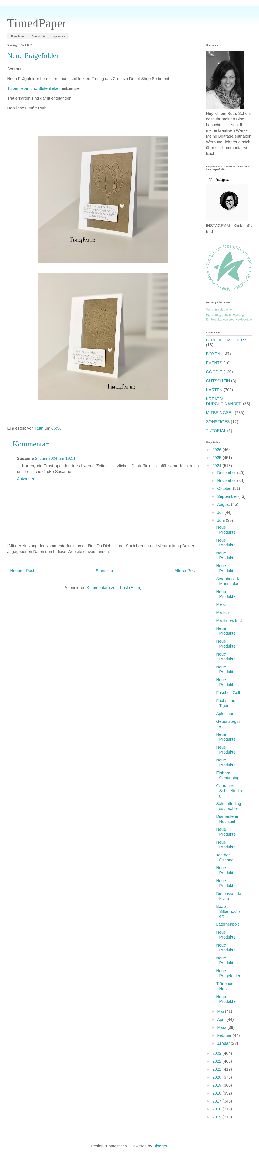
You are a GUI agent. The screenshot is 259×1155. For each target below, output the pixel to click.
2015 (217, 1117)
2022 (217, 1061)
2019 (217, 1085)
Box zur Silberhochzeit (228, 911)
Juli (221, 512)
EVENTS (214, 363)
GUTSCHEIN (218, 381)
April (222, 1019)
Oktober (225, 488)
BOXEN (213, 354)
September (227, 496)
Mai (221, 1011)
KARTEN (214, 390)
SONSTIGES (218, 421)
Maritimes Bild (229, 620)
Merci (221, 604)
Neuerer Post (22, 570)
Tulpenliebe (18, 88)
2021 (217, 1069)
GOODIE (214, 372)
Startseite (104, 570)
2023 (217, 1053)
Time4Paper (36, 23)
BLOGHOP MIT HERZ (226, 340)
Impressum (59, 36)
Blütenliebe (49, 88)
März (222, 1027)
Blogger (160, 1146)
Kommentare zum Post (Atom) (113, 587)
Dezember (227, 472)
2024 (217, 465)
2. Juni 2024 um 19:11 (55, 458)
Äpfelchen (225, 713)
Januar (224, 1043)
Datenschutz (38, 36)
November (227, 480)
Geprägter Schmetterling (229, 791)
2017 (217, 1101)
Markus (223, 612)
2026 (217, 449)
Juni (221, 520)
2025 (217, 457)
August (224, 504)
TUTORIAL (216, 430)
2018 (217, 1093)
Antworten (26, 479)
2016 (217, 1109)
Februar (225, 1035)
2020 (217, 1077)
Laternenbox (227, 924)
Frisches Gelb (228, 692)
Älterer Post (185, 570)
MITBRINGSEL (220, 412)
